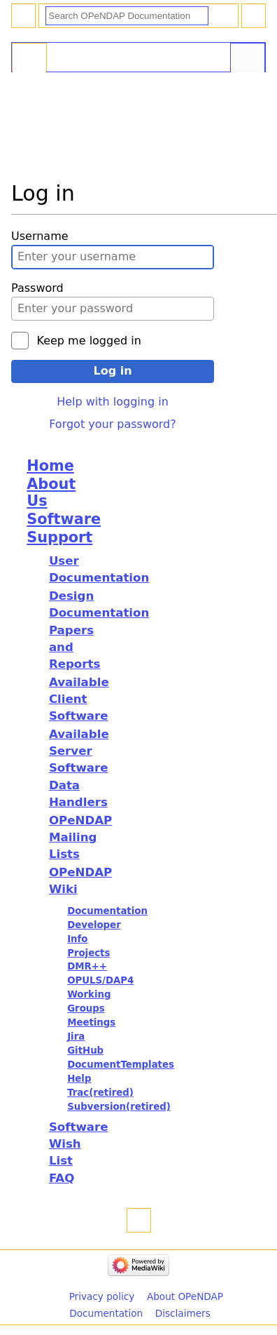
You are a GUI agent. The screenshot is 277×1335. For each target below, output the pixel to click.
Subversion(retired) (119, 1106)
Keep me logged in (88, 340)
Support (59, 537)
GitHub (85, 1050)
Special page (29, 58)
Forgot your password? (112, 424)
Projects (88, 953)
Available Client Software (79, 699)
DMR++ (87, 966)
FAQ (61, 1178)
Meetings (91, 1022)
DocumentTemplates (120, 1064)
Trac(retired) (100, 1092)
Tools (247, 58)
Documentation (107, 911)
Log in (112, 370)
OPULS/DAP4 (100, 980)
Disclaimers (183, 1313)
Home (50, 465)
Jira (76, 1036)
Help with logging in (113, 401)
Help (79, 1078)
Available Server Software (79, 750)
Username (40, 236)
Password (37, 288)
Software (64, 519)
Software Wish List (78, 1143)
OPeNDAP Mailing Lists (80, 837)
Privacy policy (102, 1296)
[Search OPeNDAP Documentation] (126, 15)
